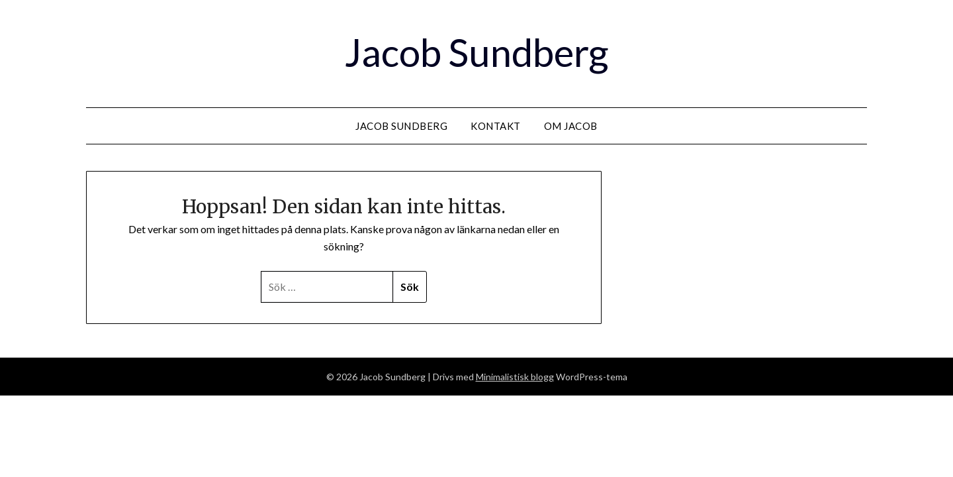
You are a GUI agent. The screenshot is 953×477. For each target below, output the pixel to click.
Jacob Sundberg (476, 52)
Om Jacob (571, 126)
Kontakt (496, 126)
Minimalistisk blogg (515, 376)
